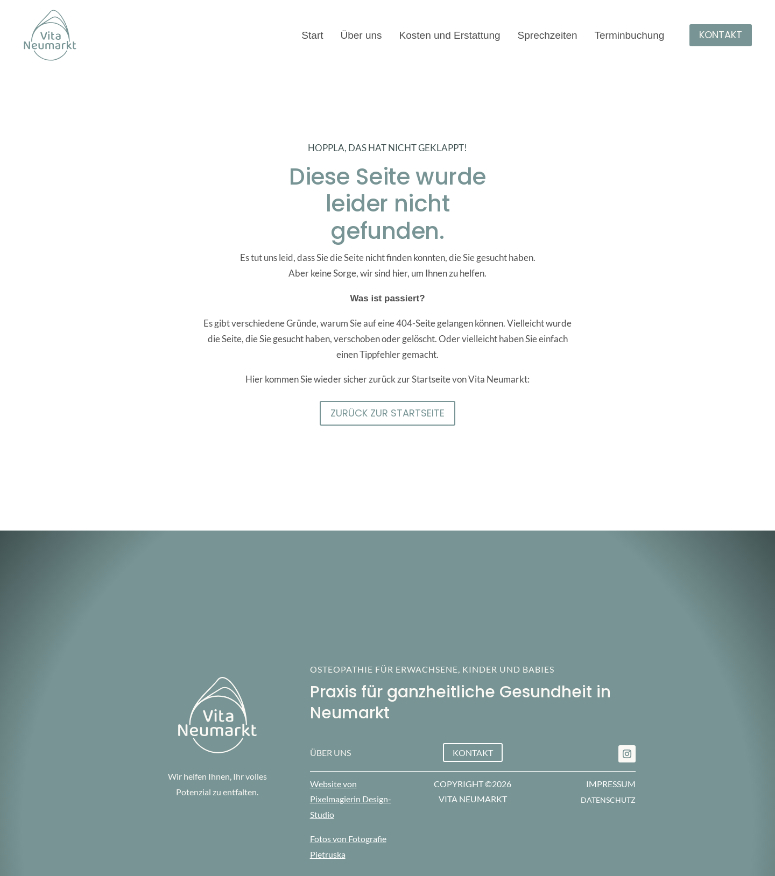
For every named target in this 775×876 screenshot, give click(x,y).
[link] (627, 753)
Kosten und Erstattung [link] (450, 36)
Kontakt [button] (720, 34)
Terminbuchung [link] (630, 36)
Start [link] (312, 36)
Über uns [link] (361, 36)
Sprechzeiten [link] (547, 36)
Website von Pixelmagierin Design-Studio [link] (350, 799)
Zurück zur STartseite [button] (387, 413)
